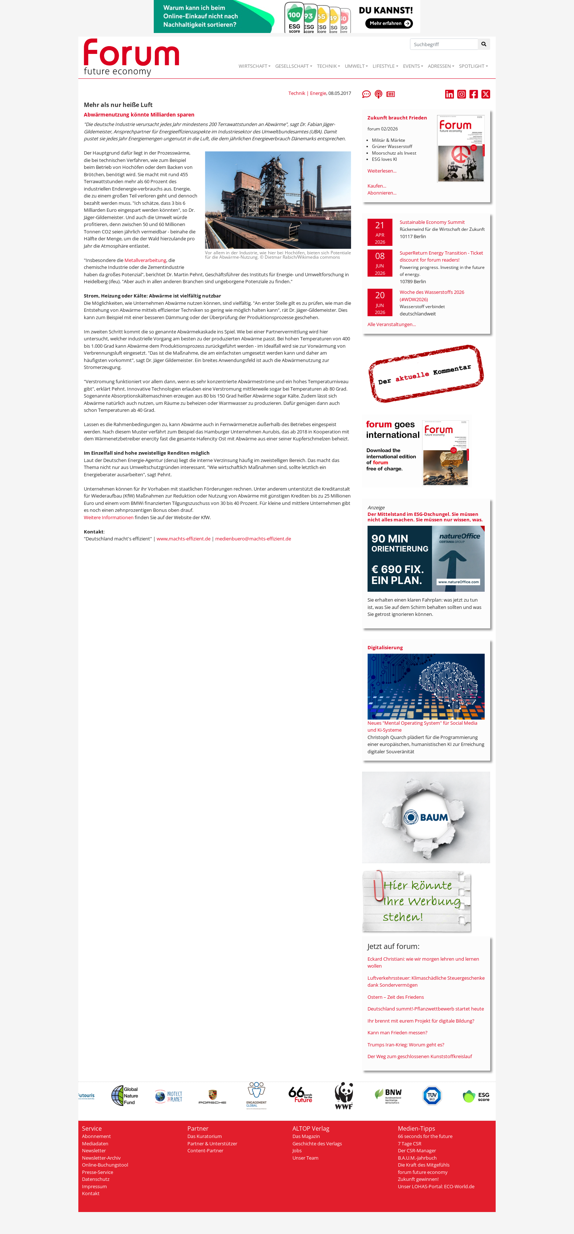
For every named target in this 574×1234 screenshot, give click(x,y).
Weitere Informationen (109, 517)
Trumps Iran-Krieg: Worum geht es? (406, 1044)
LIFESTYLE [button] (384, 66)
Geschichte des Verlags (317, 1143)
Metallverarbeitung (145, 260)
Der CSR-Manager (417, 1150)
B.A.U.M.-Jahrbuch (417, 1157)
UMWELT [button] (355, 66)
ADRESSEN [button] (439, 66)
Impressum (94, 1186)
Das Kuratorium (204, 1136)
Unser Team (305, 1157)
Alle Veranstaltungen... (392, 324)
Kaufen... (377, 185)
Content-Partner (205, 1150)
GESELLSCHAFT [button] (292, 66)
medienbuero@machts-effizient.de (253, 538)
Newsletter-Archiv (101, 1157)
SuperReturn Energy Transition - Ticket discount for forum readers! (441, 256)
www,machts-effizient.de (183, 538)
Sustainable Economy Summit (432, 222)
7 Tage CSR (409, 1143)
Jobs (297, 1150)
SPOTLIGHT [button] (471, 66)
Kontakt (91, 1193)
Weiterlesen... (382, 170)
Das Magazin (306, 1136)
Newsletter (94, 1150)
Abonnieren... (382, 192)
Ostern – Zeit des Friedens (396, 997)
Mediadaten (95, 1143)
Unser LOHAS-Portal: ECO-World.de (436, 1186)
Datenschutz (95, 1179)
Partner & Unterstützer (212, 1143)
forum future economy (423, 1172)
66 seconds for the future (425, 1136)
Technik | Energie (307, 93)
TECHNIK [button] (327, 66)
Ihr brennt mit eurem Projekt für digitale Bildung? (421, 1020)
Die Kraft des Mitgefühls (424, 1164)
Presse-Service (97, 1172)
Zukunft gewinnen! (418, 1179)
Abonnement (96, 1136)
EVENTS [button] (411, 66)
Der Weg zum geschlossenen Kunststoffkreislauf (420, 1056)
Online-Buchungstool (105, 1164)
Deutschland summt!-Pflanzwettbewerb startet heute (426, 1008)
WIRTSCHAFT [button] (253, 66)
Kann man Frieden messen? (398, 1032)
